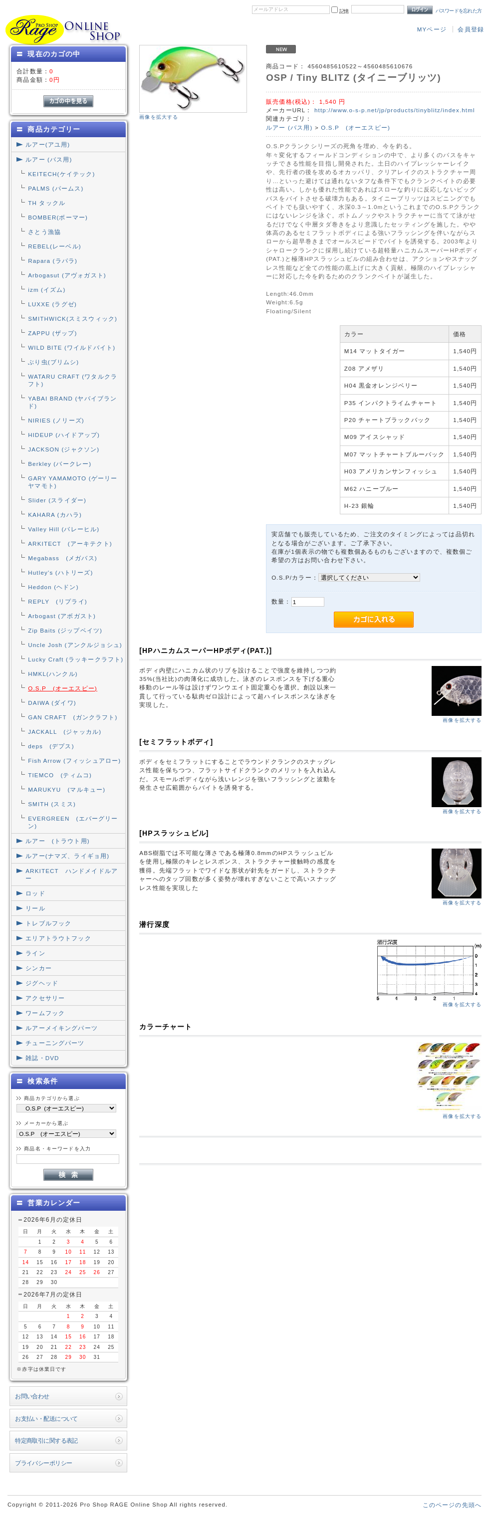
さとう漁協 (44, 231)
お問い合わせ (32, 1396)
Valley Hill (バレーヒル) (63, 529)
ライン (35, 953)
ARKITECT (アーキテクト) (70, 543)
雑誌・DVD (42, 1058)
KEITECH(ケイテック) (61, 174)
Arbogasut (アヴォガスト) (67, 275)
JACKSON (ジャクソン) (63, 449)
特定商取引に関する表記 (46, 1440)
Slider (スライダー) (57, 500)
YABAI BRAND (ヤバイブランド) (72, 402)
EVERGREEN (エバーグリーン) (73, 822)
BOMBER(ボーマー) (58, 217)
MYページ (432, 29)
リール (35, 908)
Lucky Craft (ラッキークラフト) (75, 659)
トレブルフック (48, 923)
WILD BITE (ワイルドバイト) (71, 347)
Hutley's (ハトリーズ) (60, 572)
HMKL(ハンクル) (53, 673)
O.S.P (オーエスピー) (62, 688)
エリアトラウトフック (58, 938)
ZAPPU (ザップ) (52, 333)
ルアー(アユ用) (47, 144)
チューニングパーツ (54, 1043)
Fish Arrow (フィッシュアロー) (74, 760)
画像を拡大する (158, 117)
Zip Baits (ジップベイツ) (65, 630)
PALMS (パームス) (55, 188)
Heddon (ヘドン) (53, 587)
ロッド (35, 893)
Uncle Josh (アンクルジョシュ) (75, 645)
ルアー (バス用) (48, 159)
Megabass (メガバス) (62, 558)
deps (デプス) (51, 746)
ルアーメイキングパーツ (61, 1028)
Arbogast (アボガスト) (62, 616)
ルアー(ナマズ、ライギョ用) (67, 856)
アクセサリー (45, 998)
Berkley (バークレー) (59, 463)
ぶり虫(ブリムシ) (53, 362)
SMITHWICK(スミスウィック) (72, 318)
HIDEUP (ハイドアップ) (64, 435)
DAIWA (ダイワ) (52, 702)
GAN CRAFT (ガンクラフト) (72, 717)
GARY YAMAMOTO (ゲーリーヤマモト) (72, 482)
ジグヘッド (41, 983)
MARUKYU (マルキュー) (66, 789)
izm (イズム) (46, 289)
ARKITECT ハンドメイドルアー (71, 874)
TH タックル (46, 203)
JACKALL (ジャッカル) (64, 731)
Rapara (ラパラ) (52, 260)
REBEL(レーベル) (54, 246)
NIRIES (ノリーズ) (56, 420)
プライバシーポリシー (43, 1463)
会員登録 (471, 29)
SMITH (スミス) (52, 804)
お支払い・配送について (46, 1418)
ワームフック (45, 1013)
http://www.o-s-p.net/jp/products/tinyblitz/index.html (394, 110)
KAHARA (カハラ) (55, 514)
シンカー (38, 968)
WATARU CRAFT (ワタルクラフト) (72, 380)
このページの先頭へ (452, 1505)
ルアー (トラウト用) (57, 841)
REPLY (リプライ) (57, 601)
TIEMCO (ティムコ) (60, 775)
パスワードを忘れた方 (459, 10)
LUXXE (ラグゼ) (52, 304)
